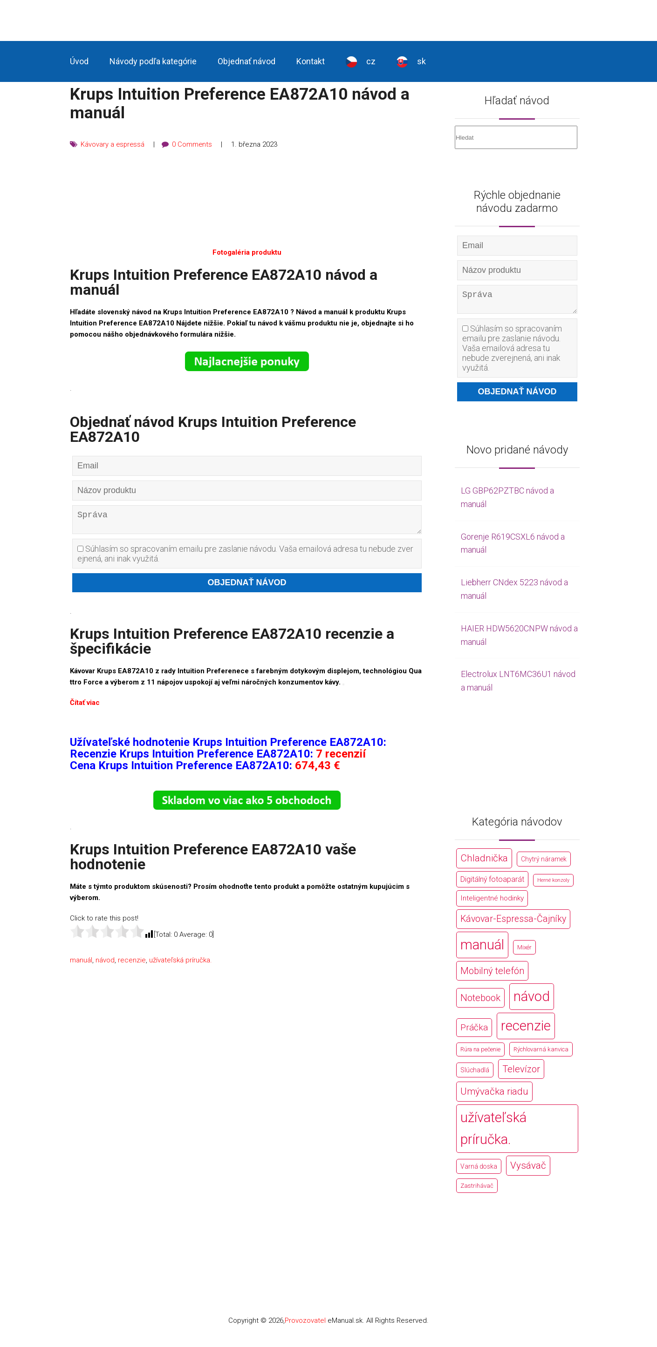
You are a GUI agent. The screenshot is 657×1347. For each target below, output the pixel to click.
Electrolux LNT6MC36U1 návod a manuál (518, 684)
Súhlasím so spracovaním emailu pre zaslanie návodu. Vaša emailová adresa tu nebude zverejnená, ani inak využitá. (245, 557)
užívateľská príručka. (180, 964)
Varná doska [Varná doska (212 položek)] (478, 1170)
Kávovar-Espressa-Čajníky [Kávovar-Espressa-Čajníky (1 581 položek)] (513, 922)
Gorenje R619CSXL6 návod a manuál (513, 547)
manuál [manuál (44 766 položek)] (482, 948)
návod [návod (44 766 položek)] (531, 1000)
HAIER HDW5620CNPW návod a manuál (519, 638)
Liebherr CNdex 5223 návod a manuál (514, 592)
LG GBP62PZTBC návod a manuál (507, 501)
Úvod (79, 61)
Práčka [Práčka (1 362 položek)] (474, 1031)
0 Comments (193, 144)
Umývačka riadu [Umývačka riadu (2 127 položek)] (494, 1095)
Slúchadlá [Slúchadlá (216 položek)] (474, 1073)
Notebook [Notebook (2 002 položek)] (480, 1001)
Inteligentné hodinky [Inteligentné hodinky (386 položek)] (492, 902)
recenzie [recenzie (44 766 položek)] (526, 1029)
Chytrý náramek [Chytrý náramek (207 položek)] (544, 862)
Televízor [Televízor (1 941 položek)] (521, 1072)
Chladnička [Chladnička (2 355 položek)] (484, 861)
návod (105, 964)
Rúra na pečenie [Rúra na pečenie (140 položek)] (480, 1052)
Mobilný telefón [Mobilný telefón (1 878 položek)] (492, 974)
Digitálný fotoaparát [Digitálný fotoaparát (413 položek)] (492, 883)
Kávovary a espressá (113, 144)
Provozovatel (305, 1324)
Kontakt (310, 61)
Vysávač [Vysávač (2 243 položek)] (528, 1169)
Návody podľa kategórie (153, 61)
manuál (81, 964)
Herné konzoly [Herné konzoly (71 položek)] (553, 884)
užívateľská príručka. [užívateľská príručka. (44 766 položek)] (493, 1132)
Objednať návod (246, 61)
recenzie (132, 964)
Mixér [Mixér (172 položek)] (524, 951)
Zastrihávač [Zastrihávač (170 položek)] (476, 1189)
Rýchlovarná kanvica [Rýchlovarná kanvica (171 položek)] (540, 1052)
